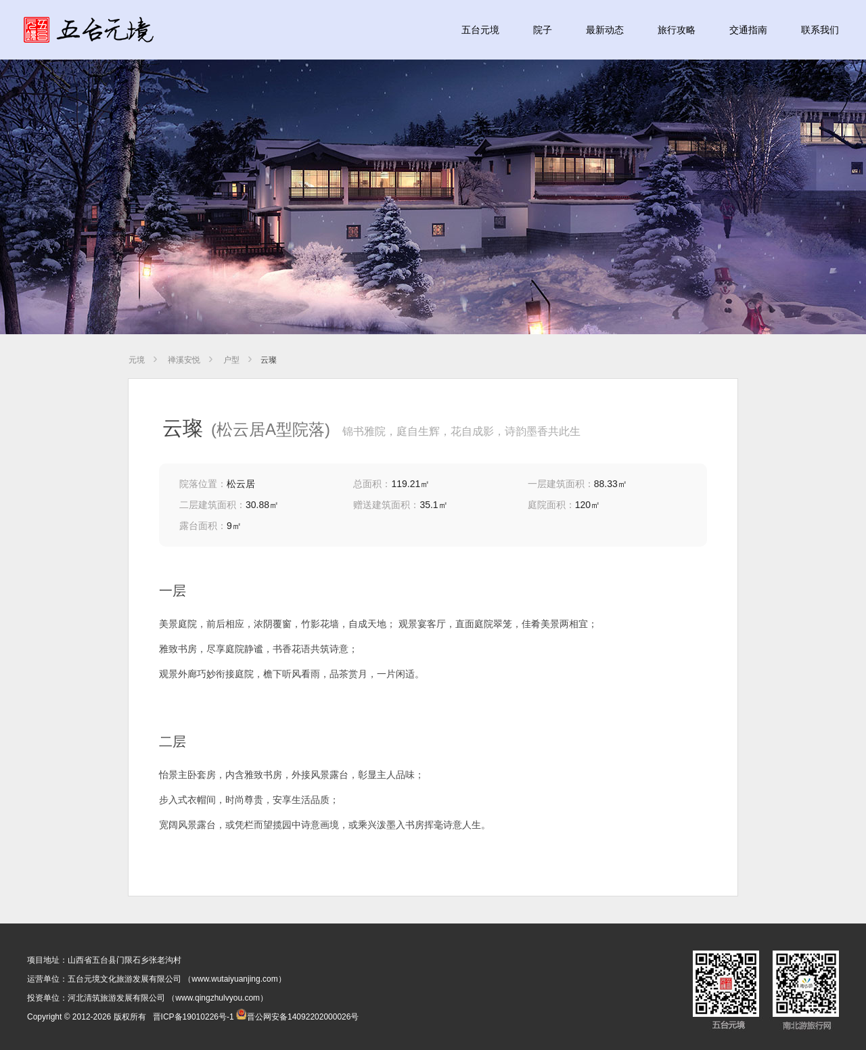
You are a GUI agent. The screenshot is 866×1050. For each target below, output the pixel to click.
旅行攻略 (677, 29)
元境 (137, 360)
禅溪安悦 (184, 360)
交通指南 (748, 29)
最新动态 (605, 29)
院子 (542, 29)
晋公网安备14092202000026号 (297, 1017)
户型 (231, 360)
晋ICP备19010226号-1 (193, 1017)
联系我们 (820, 29)
